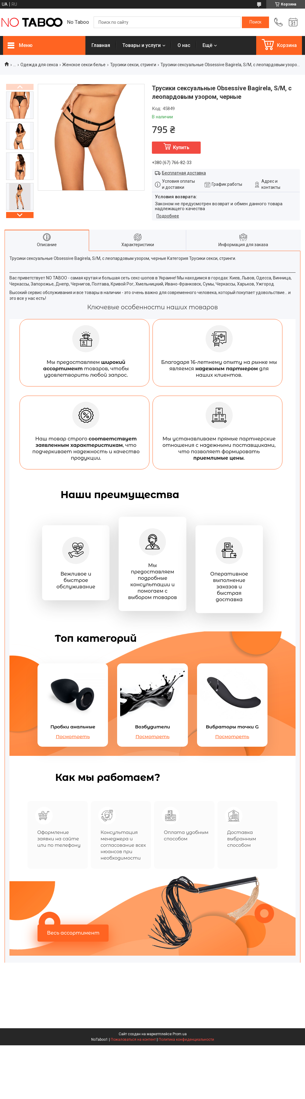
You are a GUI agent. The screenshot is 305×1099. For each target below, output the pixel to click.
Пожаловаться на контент (133, 1042)
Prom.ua (180, 1036)
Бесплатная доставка (184, 173)
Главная (101, 45)
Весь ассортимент (73, 935)
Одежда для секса (39, 64)
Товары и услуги (141, 45)
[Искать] (255, 22)
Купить (181, 147)
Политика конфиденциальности (186, 1042)
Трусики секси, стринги (133, 64)
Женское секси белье (84, 64)
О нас (184, 45)
